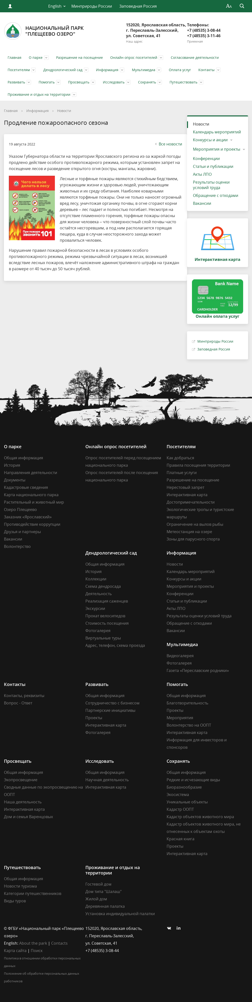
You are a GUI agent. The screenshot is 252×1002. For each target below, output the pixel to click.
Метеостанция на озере (189, 531)
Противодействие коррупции (32, 524)
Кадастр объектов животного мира (200, 816)
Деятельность (98, 593)
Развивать (16, 82)
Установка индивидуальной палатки (120, 913)
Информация (107, 69)
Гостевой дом (98, 884)
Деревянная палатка (105, 906)
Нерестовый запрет (185, 487)
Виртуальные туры (103, 638)
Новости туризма (20, 886)
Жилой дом (96, 899)
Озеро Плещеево (20, 509)
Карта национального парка (31, 494)
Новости (64, 110)
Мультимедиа (143, 69)
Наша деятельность (23, 802)
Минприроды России (91, 6)
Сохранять (147, 82)
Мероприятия (180, 717)
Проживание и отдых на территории (39, 94)
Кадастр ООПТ (180, 809)
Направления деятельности (30, 472)
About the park (33, 943)
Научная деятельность (107, 779)
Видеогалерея (180, 655)
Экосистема (178, 794)
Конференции (206, 158)
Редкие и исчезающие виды (193, 779)
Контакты (206, 69)
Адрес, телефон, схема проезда (115, 645)
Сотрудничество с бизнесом (112, 703)
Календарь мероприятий (217, 132)
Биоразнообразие (184, 787)
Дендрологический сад (62, 69)
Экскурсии (95, 608)
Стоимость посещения (107, 623)
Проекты (93, 717)
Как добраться (180, 458)
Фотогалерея (97, 630)
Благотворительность (187, 703)
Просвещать (78, 82)
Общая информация (23, 458)
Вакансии (202, 203)
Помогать (47, 82)
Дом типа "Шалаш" (103, 891)
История (12, 465)
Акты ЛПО (202, 174)
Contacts (59, 943)
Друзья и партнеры (22, 531)
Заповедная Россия (138, 6)
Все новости (168, 144)
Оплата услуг (180, 69)
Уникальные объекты (187, 802)
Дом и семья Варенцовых (28, 816)
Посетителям (19, 69)
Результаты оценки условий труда (211, 184)
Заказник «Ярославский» (28, 517)
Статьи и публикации (213, 166)
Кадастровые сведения (26, 487)
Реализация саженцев (106, 601)
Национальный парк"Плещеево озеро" (44, 31)
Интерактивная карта (187, 494)
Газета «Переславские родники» (198, 670)
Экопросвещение (20, 779)
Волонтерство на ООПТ (189, 725)
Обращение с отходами (215, 195)
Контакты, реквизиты (24, 695)
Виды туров (15, 901)
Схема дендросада (103, 586)
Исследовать (114, 82)
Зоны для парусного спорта (193, 539)
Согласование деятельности (195, 57)
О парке (36, 57)
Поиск (37, 950)
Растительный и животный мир (34, 502)
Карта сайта (15, 950)
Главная (14, 57)
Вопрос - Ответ (18, 703)
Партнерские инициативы (110, 710)
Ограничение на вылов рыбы (195, 524)
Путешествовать (183, 82)
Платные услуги (182, 472)
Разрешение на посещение (79, 57)
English (55, 6)
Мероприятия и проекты (216, 149)
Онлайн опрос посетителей (133, 57)
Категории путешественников (32, 893)
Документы (14, 480)
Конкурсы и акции (210, 140)
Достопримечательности (191, 502)
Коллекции (95, 579)
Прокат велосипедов (105, 616)
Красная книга (180, 839)
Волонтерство (17, 546)
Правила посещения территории (198, 465)
